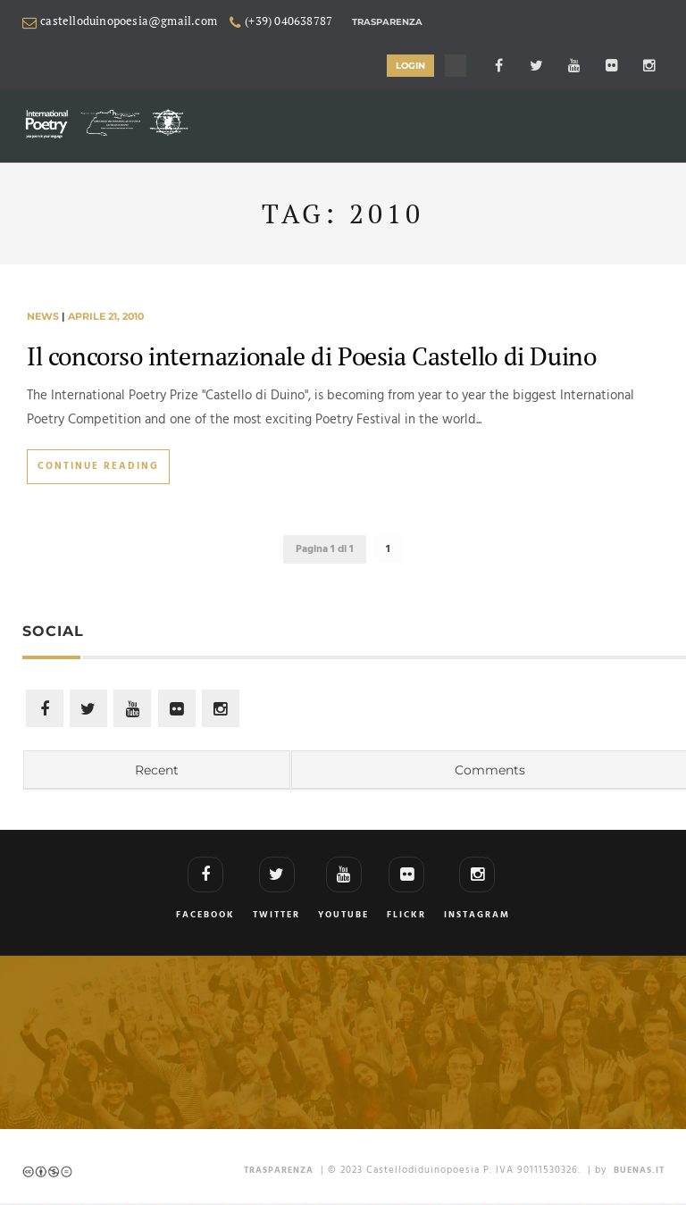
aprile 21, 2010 (106, 317)
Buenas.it (639, 1172)
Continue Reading (98, 467)
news (43, 317)
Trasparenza (387, 22)
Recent (157, 772)
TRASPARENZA (279, 1172)
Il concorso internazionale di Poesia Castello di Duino (311, 355)
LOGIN (415, 65)
